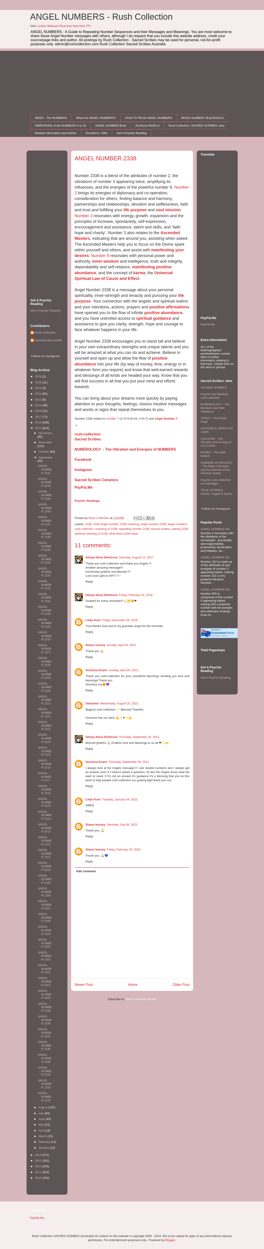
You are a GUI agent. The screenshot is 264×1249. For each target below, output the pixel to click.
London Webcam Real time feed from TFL (63, 26)
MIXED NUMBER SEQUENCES (202, 118)
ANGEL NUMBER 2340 (45, 482)
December (45, 433)
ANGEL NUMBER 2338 (45, 508)
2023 (38, 393)
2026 (38, 376)
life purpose (135, 210)
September (45, 457)
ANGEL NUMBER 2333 (45, 572)
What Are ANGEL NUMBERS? (96, 118)
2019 (38, 405)
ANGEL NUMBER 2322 (45, 712)
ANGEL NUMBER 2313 (45, 828)
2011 (38, 1172)
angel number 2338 (153, 524)
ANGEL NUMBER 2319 (45, 751)
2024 (38, 388)
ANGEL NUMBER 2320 (45, 738)
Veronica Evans (96, 670)
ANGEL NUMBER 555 (215, 589)
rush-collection (88, 434)
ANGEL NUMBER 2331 (45, 597)
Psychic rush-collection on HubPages (216, 481)
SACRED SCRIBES (214, 387)
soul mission (168, 210)
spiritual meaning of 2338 (91, 533)
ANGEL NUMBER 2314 (45, 815)
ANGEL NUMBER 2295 (45, 1058)
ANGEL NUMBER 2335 (45, 546)
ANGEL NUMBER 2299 (45, 1007)
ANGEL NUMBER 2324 (45, 687)
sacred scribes (160, 529)
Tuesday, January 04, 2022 (120, 799)
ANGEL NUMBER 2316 (45, 789)
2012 (38, 1166)
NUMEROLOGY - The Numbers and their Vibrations (215, 408)
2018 (38, 411)
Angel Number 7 (166, 418)
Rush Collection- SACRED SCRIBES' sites (197, 125)
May (41, 1124)
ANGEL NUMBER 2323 (45, 700)
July (41, 1113)
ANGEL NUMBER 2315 (45, 802)
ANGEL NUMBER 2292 (45, 1096)
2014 (38, 1155)
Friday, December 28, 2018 (120, 620)
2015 (38, 428)
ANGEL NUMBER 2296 (45, 1045)
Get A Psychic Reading (131, 133)
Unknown (92, 703)
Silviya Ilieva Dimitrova (102, 557)
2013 (38, 1160)
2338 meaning (129, 524)
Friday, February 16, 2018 (136, 595)
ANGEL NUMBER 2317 (45, 776)
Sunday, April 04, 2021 (121, 645)
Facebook (83, 459)
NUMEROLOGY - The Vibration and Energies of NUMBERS (125, 449)
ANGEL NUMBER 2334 (45, 559)
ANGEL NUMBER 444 (215, 529)
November (45, 442)
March (42, 1136)
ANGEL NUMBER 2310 (45, 866)
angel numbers (177, 524)
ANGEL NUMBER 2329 (45, 623)
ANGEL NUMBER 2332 (45, 584)
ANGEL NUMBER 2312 (45, 841)
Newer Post (84, 985)
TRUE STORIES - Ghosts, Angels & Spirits (216, 491)
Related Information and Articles (55, 133)
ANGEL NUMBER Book (110, 125)
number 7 (112, 418)
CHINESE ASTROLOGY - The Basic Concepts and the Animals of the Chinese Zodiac (217, 468)
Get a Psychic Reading (45, 310)
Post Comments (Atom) (141, 999)
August (43, 1107)
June (42, 1119)
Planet (222, 632)
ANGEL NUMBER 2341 (45, 469)
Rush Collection (45, 332)
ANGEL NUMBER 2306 (45, 917)
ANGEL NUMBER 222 (215, 557)
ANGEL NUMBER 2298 (45, 1020)
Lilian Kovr (93, 620)
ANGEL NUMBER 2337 (45, 520)
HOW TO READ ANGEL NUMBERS (148, 118)
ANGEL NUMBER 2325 (45, 674)
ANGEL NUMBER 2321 (45, 725)
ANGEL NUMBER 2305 (45, 930)
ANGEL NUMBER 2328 (45, 636)
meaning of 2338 (106, 529)
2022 (38, 399)
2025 (38, 382)
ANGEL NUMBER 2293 (45, 1084)
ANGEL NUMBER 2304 (45, 943)
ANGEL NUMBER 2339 (45, 495)
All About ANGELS (147, 125)
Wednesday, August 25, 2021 (119, 703)
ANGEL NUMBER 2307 (45, 904)
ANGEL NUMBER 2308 (45, 892)
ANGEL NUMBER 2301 (45, 981)
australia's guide (219, 635)
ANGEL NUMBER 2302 (45, 968)
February (44, 1141)
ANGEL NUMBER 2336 (45, 533)
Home (133, 985)
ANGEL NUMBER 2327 (45, 649)
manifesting (143, 267)
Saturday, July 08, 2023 (122, 824)
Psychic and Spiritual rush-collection (214, 395)
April (41, 1130)
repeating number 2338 (134, 529)
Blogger (170, 1240)
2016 (38, 422)
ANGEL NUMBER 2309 (45, 879)
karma (139, 273)
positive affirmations (169, 307)
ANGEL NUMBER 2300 (45, 994)
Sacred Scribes (88, 439)
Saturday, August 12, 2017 (136, 557)
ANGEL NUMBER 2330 (45, 610)
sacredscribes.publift (48, 340)
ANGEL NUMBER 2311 (45, 853)
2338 (88, 524)
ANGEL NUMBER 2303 (45, 956)
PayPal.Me (84, 487)
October (44, 451)
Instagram (83, 470)
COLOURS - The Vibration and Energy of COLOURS (216, 442)
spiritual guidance (153, 318)
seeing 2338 (180, 529)
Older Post (181, 985)
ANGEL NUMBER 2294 (45, 1071)
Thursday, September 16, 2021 (139, 737)
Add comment (86, 871)
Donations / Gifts (96, 133)
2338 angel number (105, 524)
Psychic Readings (87, 500)
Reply (89, 581)
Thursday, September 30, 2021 (129, 762)
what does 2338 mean (123, 533)
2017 (38, 416)
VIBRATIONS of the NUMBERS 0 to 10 (60, 125)
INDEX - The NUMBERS (51, 118)
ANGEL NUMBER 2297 (45, 1033)
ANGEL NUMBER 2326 (45, 661)
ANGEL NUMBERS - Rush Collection (101, 17)
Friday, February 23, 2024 (124, 849)
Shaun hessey (95, 645)
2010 (38, 1177)
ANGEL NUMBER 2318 (45, 764)
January (44, 1147)
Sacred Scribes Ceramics (96, 480)
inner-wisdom (105, 261)
